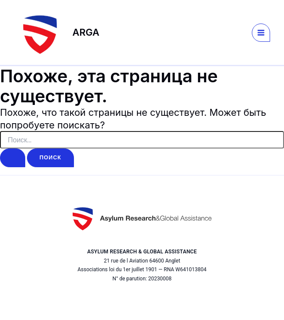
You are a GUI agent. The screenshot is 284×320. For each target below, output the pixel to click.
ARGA (86, 32)
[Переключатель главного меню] (261, 33)
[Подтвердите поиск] (12, 157)
